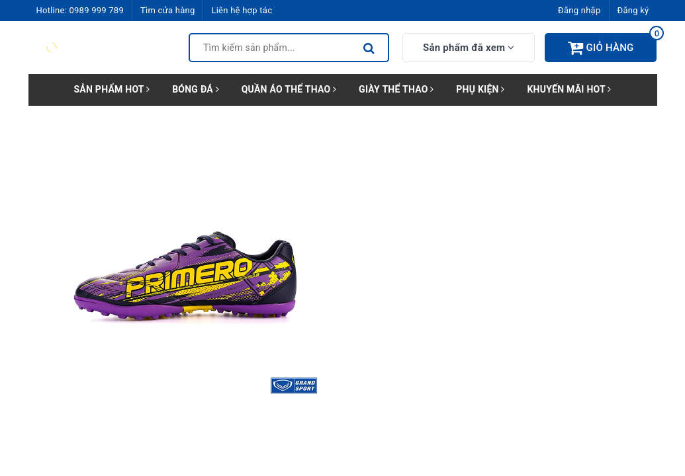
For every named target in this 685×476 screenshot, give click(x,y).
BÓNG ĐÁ (195, 89)
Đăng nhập (579, 10)
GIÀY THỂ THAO (396, 89)
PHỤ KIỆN (480, 89)
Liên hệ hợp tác (241, 10)
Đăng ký (633, 10)
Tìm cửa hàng (167, 10)
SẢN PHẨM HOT (111, 89)
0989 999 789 (96, 10)
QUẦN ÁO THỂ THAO (289, 89)
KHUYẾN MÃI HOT (569, 89)
